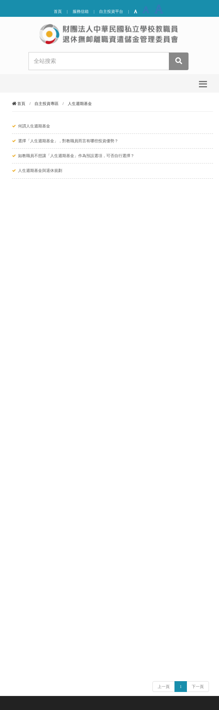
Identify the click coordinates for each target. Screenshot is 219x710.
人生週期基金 (80, 103)
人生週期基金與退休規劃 (40, 170)
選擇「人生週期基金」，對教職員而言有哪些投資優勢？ (68, 141)
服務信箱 (81, 11)
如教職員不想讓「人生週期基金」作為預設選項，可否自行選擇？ (76, 155)
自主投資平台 (111, 11)
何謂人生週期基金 (34, 126)
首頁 (58, 11)
